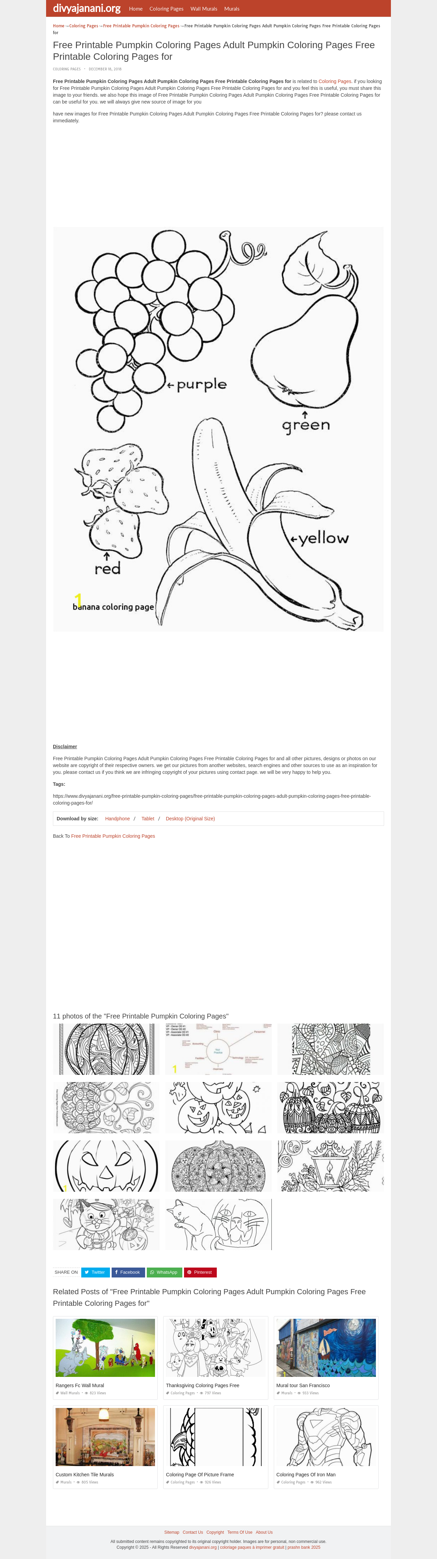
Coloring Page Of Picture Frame (200, 1474)
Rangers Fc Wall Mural (80, 1385)
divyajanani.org (87, 8)
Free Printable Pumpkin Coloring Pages (113, 836)
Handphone (117, 818)
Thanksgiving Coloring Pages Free (202, 1385)
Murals (232, 8)
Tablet (147, 818)
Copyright (215, 1532)
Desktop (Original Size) (190, 818)
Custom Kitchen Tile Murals (85, 1474)
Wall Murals (204, 8)
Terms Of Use (239, 1532)
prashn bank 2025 (303, 1547)
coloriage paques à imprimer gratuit (252, 1547)
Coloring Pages (167, 8)
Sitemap (171, 1532)
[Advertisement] (218, 177)
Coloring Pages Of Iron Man (306, 1474)
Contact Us (193, 1532)
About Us (264, 1532)
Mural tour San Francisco (303, 1385)
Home (136, 8)
